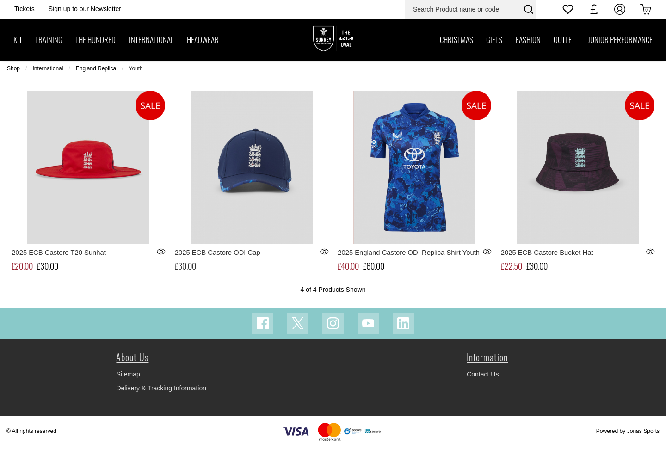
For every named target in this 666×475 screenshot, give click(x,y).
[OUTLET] (564, 40)
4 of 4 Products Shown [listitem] (39, 90)
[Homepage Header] (24, 9)
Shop (13, 68)
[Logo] (333, 39)
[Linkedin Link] (403, 351)
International (47, 68)
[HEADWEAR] (202, 40)
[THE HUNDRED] (95, 40)
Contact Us (483, 402)
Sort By (608, 90)
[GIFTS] (494, 40)
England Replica (96, 68)
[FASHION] (528, 40)
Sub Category (141, 90)
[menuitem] (142, 90)
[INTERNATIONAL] (151, 40)
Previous (90, 90)
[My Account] (619, 9)
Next (559, 90)
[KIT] (18, 40)
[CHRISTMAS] (456, 40)
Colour (273, 90)
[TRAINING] (49, 40)
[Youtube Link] (368, 351)
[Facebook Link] (262, 351)
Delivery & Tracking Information (161, 415)
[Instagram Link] (333, 351)
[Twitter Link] (297, 351)
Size (196, 90)
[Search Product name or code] (463, 9)
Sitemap (128, 402)
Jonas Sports (643, 459)
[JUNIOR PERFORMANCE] (620, 40)
